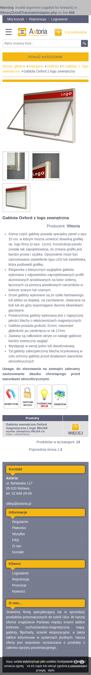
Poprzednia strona (43, 449)
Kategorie (36, 66)
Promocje (19, 585)
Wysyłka (18, 534)
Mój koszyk (15, 19)
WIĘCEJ (75, 431)
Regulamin (20, 522)
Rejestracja (37, 19)
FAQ (15, 540)
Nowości (18, 591)
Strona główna (13, 66)
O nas (16, 546)
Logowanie (59, 19)
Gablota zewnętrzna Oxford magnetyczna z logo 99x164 (27, 426)
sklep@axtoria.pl (18, 504)
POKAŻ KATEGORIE (45, 57)
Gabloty (52, 66)
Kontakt (18, 552)
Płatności (19, 528)
